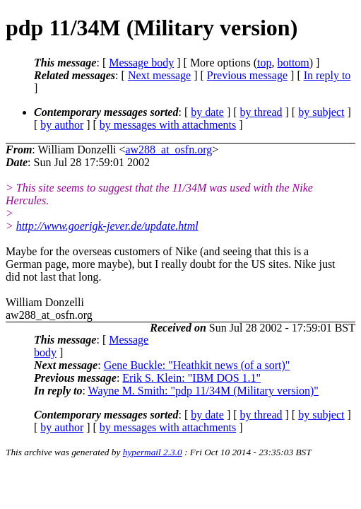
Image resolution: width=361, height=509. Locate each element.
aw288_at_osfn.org (168, 150)
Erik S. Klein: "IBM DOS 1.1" (191, 378)
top (264, 63)
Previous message (247, 75)
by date (207, 112)
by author (61, 125)
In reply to (327, 75)
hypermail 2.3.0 (152, 452)
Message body (141, 63)
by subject (321, 112)
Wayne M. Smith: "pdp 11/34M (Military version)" (203, 391)
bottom (293, 63)
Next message (159, 75)
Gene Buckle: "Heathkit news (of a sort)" (197, 365)
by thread (261, 112)
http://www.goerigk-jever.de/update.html (107, 226)
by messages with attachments (168, 125)
